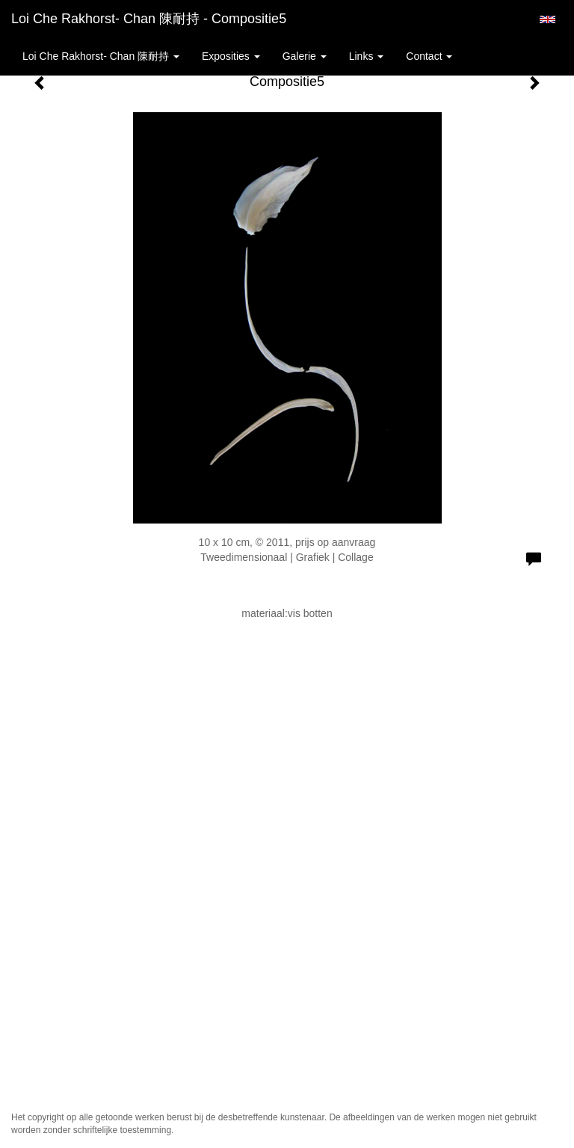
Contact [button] (429, 56)
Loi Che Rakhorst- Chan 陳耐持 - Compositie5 (148, 18)
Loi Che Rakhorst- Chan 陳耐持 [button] (100, 56)
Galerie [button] (305, 56)
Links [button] (366, 56)
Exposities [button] (231, 56)
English (547, 19)
